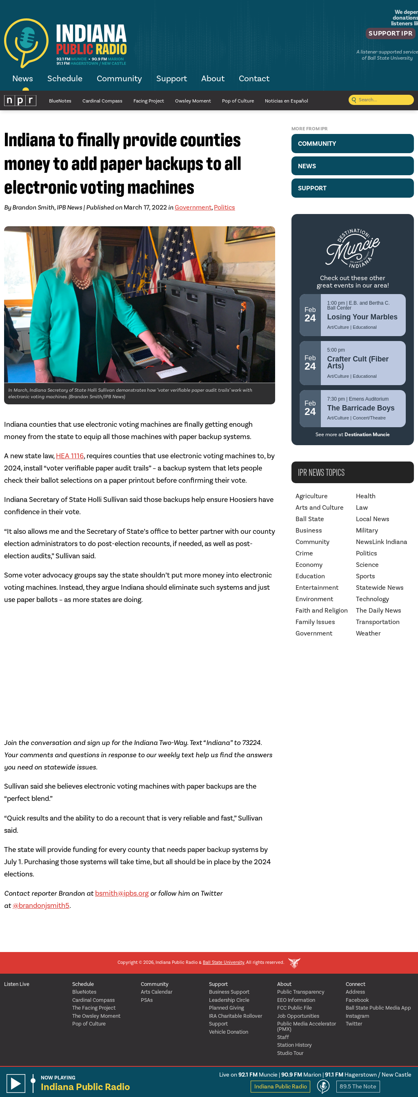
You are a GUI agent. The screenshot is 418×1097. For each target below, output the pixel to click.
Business (309, 530)
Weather (368, 633)
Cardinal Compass (102, 101)
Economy (309, 565)
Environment (314, 599)
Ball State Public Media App (378, 1008)
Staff (283, 1037)
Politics (224, 207)
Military (367, 530)
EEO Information (296, 1000)
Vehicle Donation (228, 1032)
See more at (353, 434)
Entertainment (317, 588)
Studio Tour (290, 1053)
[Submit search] (353, 101)
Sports (365, 576)
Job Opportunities (298, 1016)
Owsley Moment (193, 101)
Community (119, 79)
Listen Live (16, 984)
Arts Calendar (156, 992)
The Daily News (378, 610)
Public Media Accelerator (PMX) (306, 1026)
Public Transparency (301, 992)
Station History (294, 1045)
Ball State (310, 519)
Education (310, 576)
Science (367, 565)
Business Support (229, 992)
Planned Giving (226, 1008)
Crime (304, 553)
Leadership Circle (229, 1000)
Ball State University (224, 963)
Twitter (354, 1024)
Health (366, 496)
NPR (20, 100)
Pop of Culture (238, 101)
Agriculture (312, 496)
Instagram (357, 1016)
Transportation (378, 622)
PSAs (147, 1000)
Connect (355, 984)
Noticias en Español (286, 101)
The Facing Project (94, 1008)
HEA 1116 (70, 456)
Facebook (357, 1000)
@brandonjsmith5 (41, 905)
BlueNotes (60, 101)
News (22, 79)
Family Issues (315, 622)
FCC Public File (294, 1008)
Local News (372, 519)
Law (362, 508)
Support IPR (384, 34)
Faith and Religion (322, 610)
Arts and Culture (320, 508)
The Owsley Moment (96, 1016)
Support (171, 79)
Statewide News (380, 588)
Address (355, 992)
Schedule (64, 79)
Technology (372, 599)
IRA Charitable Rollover (235, 1016)
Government (193, 207)
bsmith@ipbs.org (122, 893)
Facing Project (148, 101)
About (213, 79)
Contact (254, 79)
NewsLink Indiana (381, 542)
